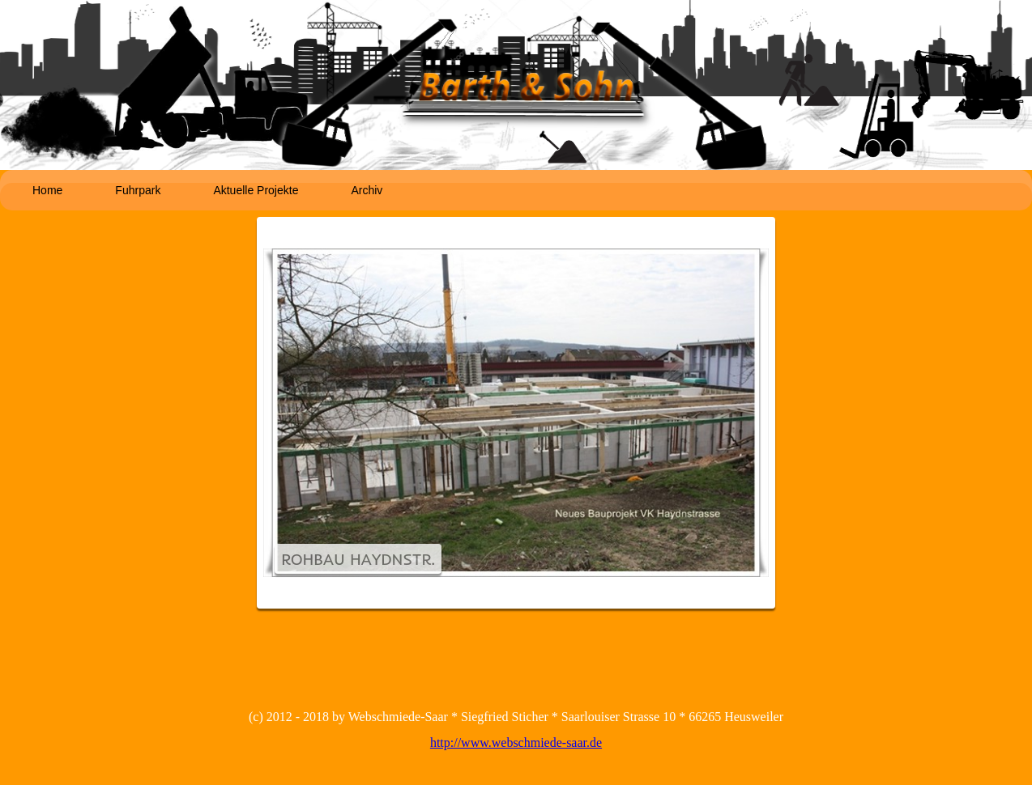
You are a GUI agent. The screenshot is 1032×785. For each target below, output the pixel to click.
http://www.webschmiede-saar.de (516, 742)
